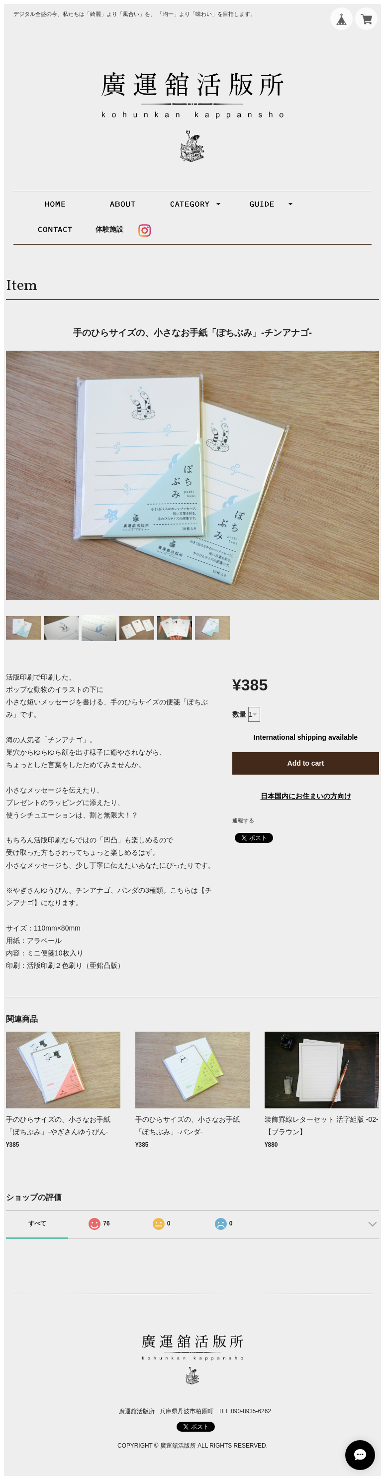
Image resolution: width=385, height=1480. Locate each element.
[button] (192, 204)
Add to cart (306, 763)
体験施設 (109, 229)
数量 (239, 714)
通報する (243, 820)
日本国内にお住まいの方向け (306, 796)
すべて (37, 1223)
